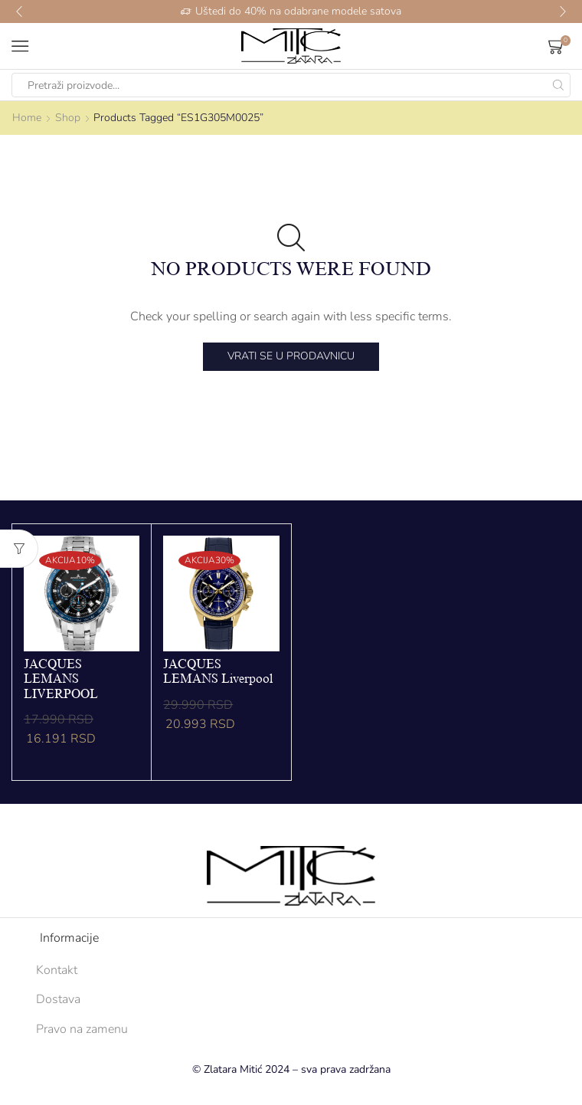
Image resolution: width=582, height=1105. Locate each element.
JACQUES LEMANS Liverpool (218, 671)
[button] (19, 11)
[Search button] (558, 85)
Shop (67, 117)
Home (26, 117)
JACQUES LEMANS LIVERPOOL (61, 678)
